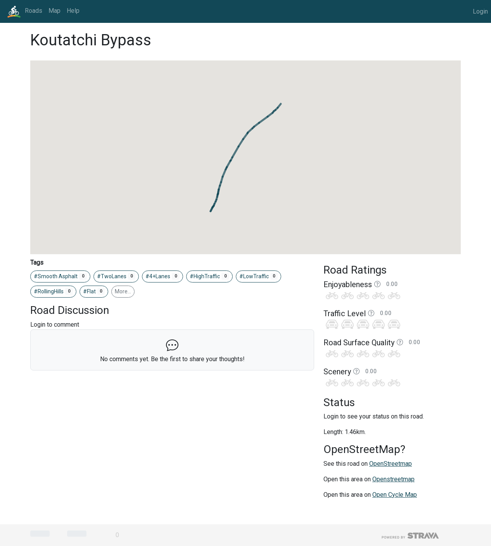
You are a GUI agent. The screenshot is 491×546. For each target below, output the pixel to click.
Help (73, 10)
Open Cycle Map (394, 494)
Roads (33, 10)
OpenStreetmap (390, 463)
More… (123, 291)
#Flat (94, 291)
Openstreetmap (393, 479)
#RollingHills (53, 291)
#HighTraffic (209, 276)
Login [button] (480, 11)
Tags (36, 262)
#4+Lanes (162, 276)
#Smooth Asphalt (60, 276)
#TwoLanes (116, 276)
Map (54, 10)
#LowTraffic (258, 276)
